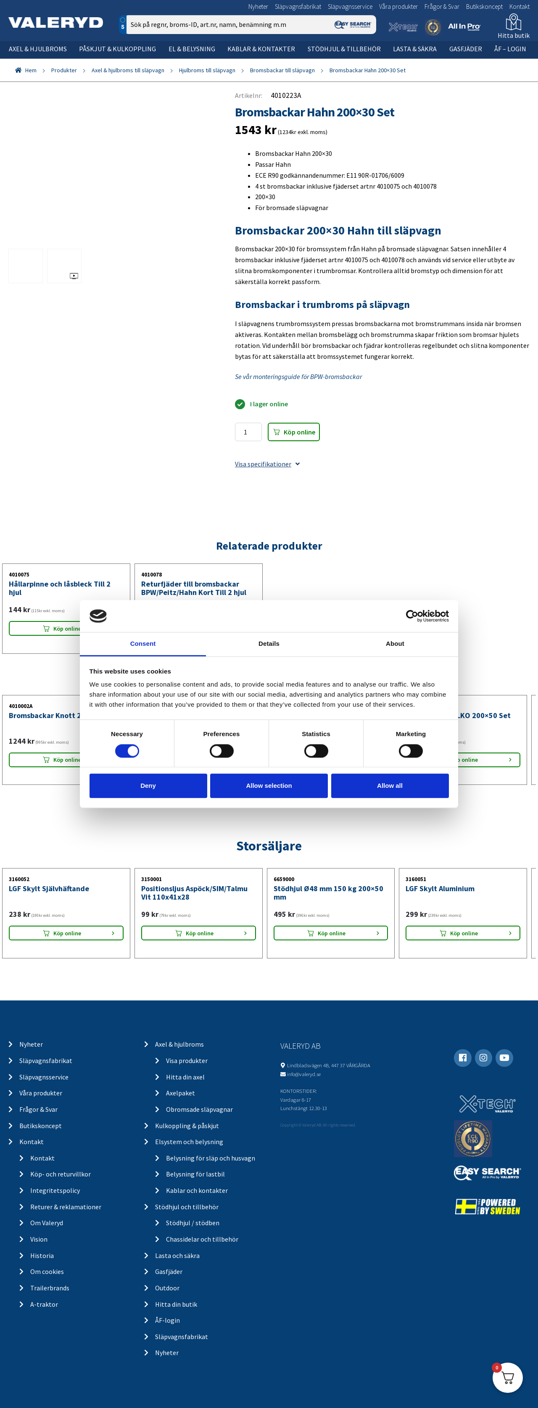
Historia (42, 1255)
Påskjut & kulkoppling (117, 49)
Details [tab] (269, 643)
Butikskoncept (484, 7)
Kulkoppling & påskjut (187, 1125)
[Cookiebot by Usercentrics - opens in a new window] (412, 616)
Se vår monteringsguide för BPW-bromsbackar (298, 376)
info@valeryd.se (304, 1074)
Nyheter (258, 7)
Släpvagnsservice (350, 7)
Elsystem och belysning (189, 1141)
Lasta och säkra (177, 1255)
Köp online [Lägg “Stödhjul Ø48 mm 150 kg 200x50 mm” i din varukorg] (331, 933)
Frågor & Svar (442, 7)
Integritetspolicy (55, 1190)
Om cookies (47, 1271)
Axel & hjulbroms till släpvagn (128, 70)
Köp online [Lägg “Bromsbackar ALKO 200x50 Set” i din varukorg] (464, 759)
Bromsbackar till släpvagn (282, 70)
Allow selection (269, 785)
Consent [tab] (143, 643)
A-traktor (44, 1304)
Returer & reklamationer (65, 1207)
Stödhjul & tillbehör (344, 49)
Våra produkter (398, 7)
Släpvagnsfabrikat (298, 7)
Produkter (64, 70)
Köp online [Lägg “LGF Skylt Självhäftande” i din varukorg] (67, 933)
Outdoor (167, 1288)
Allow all (390, 785)
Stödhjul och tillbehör (187, 1207)
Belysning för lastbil (195, 1174)
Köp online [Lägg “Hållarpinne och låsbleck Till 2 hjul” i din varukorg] (67, 628)
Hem (31, 70)
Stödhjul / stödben (192, 1223)
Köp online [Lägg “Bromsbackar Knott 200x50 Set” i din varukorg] (67, 759)
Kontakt (519, 7)
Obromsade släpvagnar (199, 1109)
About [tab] (395, 643)
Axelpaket (180, 1093)
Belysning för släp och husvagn (210, 1158)
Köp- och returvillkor (60, 1174)
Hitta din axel (185, 1077)
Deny (148, 785)
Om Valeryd (46, 1223)
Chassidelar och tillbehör (202, 1239)
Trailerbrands (49, 1288)
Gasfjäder (465, 49)
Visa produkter (187, 1060)
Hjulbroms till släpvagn (207, 70)
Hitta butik (514, 35)
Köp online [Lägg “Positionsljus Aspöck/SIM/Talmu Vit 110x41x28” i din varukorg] (200, 933)
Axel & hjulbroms (38, 49)
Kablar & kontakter (261, 49)
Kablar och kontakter (197, 1190)
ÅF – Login (510, 49)
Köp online (299, 432)
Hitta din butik (176, 1304)
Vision (38, 1239)
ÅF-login (167, 1320)
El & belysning (192, 49)
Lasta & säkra (415, 49)
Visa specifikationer (267, 464)
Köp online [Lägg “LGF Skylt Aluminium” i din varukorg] (464, 933)
